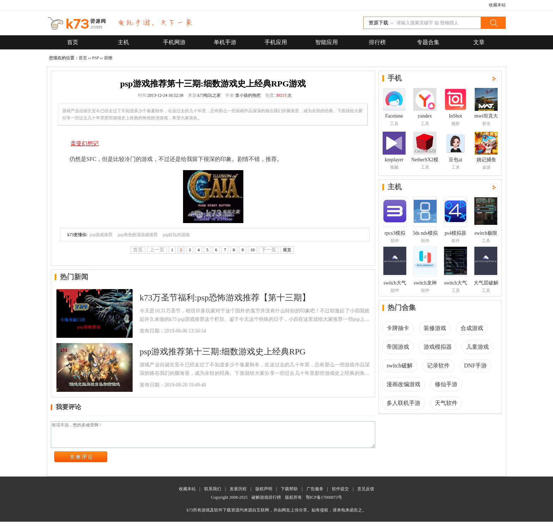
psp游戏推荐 (101, 234)
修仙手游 (446, 384)
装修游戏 (435, 328)
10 (252, 249)
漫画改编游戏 (403, 384)
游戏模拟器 (438, 347)
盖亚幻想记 (85, 143)
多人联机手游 (403, 403)
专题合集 (428, 42)
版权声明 (263, 494)
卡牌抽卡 (398, 328)
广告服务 (314, 494)
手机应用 (276, 42)
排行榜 (377, 42)
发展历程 (238, 494)
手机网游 (174, 42)
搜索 (493, 23)
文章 (479, 42)
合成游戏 (472, 328)
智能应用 (326, 42)
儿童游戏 (477, 347)
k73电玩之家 (209, 95)
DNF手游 (475, 366)
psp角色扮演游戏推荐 (138, 234)
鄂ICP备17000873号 (324, 502)
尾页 (287, 249)
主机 (123, 42)
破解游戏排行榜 (266, 502)
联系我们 (212, 494)
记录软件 (438, 366)
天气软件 (446, 403)
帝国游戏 (398, 347)
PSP (95, 57)
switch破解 (400, 366)
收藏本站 (497, 4)
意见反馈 (365, 494)
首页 (72, 42)
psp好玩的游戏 (176, 234)
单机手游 (225, 42)
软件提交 (340, 494)
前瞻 (108, 57)
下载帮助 (289, 494)
